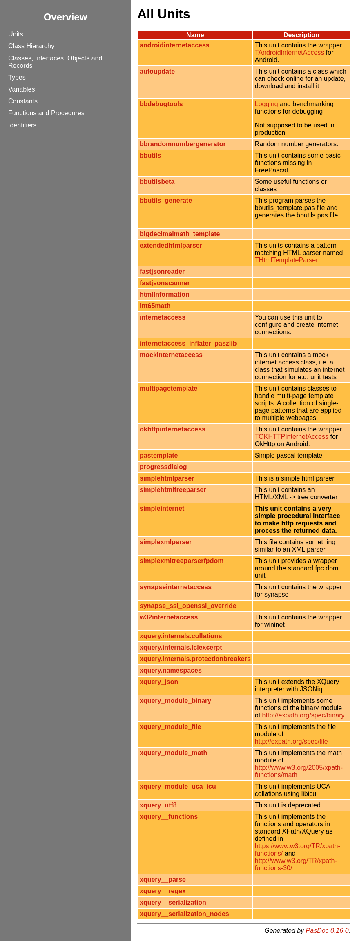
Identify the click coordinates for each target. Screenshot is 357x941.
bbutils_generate (166, 200)
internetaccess (162, 317)
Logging (266, 104)
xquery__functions (169, 816)
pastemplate (159, 455)
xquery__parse (163, 879)
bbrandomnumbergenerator (183, 144)
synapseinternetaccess (176, 586)
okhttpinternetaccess (172, 429)
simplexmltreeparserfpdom (181, 560)
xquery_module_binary (175, 700)
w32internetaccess (169, 617)
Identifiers (22, 125)
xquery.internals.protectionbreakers (195, 658)
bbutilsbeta (157, 181)
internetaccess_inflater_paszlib (188, 343)
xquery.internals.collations (181, 636)
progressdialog (163, 466)
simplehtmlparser (167, 478)
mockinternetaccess (171, 354)
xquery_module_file (170, 726)
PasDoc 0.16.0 (327, 930)
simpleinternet (162, 508)
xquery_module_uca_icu (178, 786)
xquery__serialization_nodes (184, 913)
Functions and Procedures (46, 113)
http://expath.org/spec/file (291, 741)
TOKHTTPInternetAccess (291, 436)
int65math (155, 305)
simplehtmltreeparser (173, 489)
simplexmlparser (166, 542)
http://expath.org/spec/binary (303, 715)
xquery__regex (163, 890)
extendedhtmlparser (171, 245)
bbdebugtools (161, 104)
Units (15, 34)
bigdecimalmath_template (180, 233)
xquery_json (159, 681)
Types (17, 77)
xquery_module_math (173, 752)
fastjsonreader (162, 271)
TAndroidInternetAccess (289, 52)
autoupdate (157, 71)
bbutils (150, 155)
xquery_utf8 (158, 805)
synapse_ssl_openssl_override (188, 605)
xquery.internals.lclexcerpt (181, 647)
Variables (21, 89)
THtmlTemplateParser (286, 260)
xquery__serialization (173, 902)
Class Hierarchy (31, 45)
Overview (65, 16)
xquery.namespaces (171, 670)
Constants (23, 101)
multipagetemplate (168, 388)
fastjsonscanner (165, 282)
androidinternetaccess (175, 45)
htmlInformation (165, 294)
